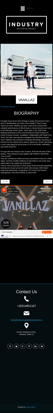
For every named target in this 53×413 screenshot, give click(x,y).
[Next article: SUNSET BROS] (47, 182)
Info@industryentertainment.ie (26, 320)
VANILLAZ (26, 100)
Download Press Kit (8, 107)
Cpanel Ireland (30, 407)
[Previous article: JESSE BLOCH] (5, 182)
